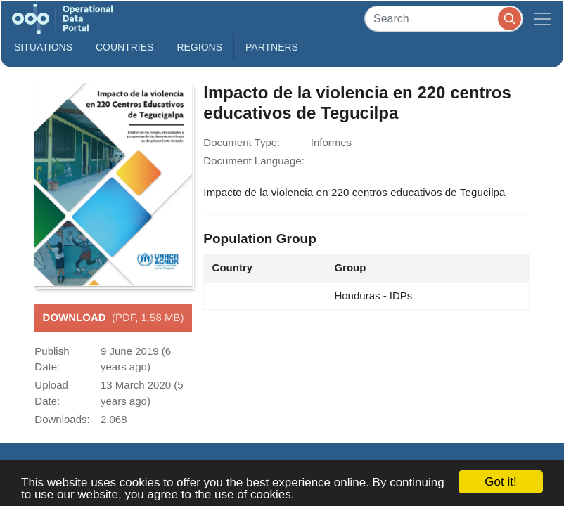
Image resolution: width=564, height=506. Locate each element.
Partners (271, 47)
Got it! (500, 481)
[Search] (443, 19)
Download (113, 318)
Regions (199, 47)
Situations (43, 47)
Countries (124, 47)
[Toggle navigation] (542, 18)
